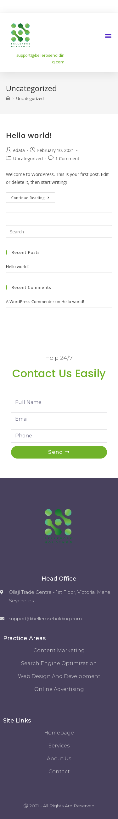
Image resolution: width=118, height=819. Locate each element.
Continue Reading (30, 197)
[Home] (8, 98)
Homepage (59, 733)
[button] (108, 35)
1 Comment (67, 158)
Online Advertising (59, 689)
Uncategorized (28, 158)
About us (59, 759)
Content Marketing (59, 650)
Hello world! (29, 135)
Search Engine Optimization (59, 663)
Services (59, 746)
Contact (59, 772)
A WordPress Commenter (30, 301)
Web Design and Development (59, 676)
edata (19, 150)
